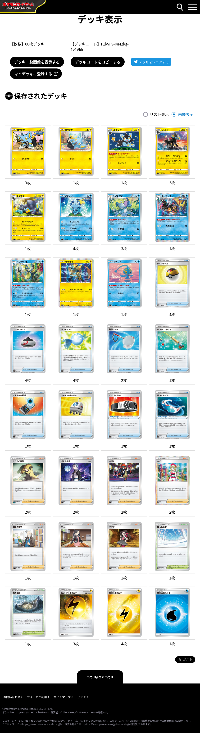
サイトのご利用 (37, 697)
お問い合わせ (11, 697)
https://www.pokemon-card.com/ (40, 724)
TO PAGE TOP (100, 677)
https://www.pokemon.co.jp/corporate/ (106, 724)
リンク (81, 697)
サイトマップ (62, 697)
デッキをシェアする (154, 61)
